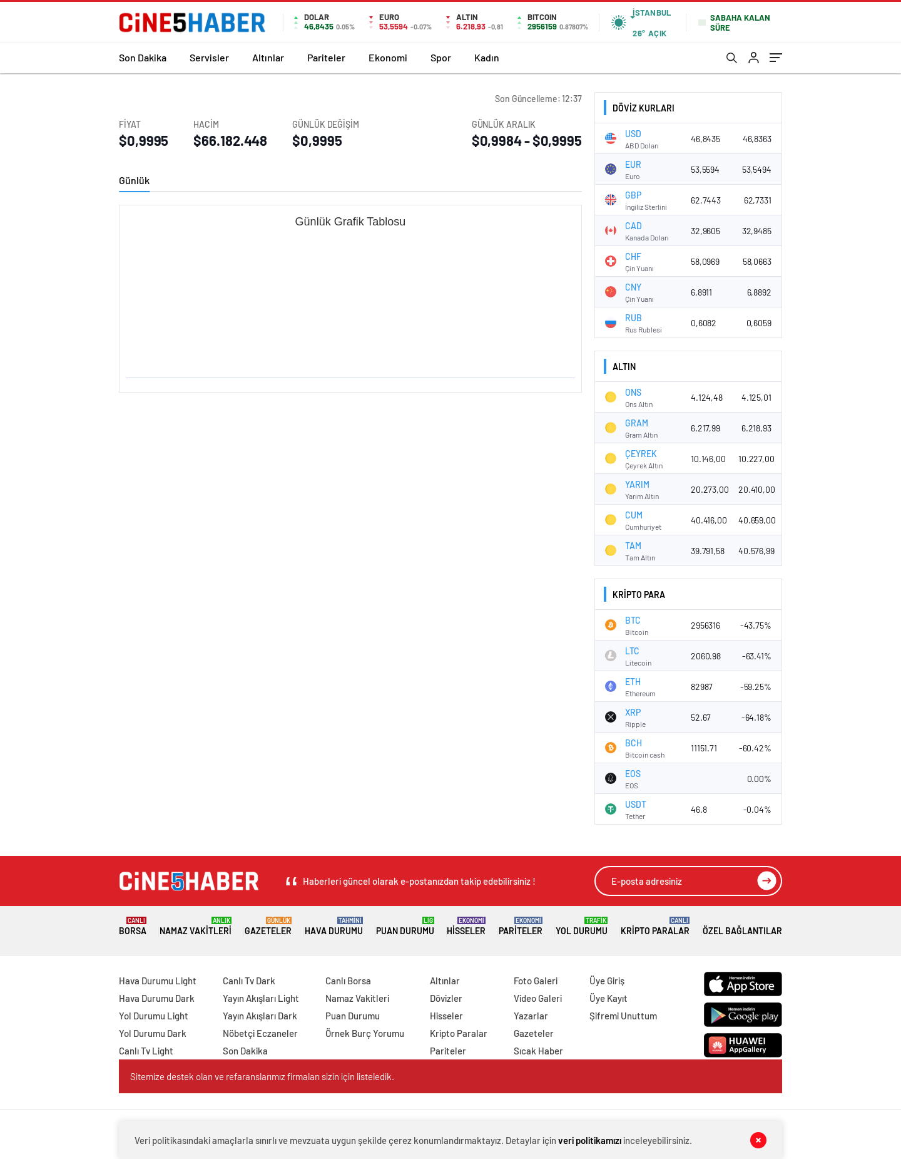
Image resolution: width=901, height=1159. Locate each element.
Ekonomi (388, 57)
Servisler (209, 57)
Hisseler (466, 926)
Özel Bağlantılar (742, 926)
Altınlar (268, 57)
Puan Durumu (405, 926)
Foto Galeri (535, 980)
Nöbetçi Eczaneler (260, 1033)
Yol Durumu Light (153, 1015)
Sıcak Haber (538, 1050)
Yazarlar (531, 1015)
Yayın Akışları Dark (260, 1015)
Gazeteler (268, 926)
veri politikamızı (589, 1140)
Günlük (134, 180)
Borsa (132, 926)
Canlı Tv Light (146, 1050)
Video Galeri (538, 998)
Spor (440, 57)
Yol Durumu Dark (152, 1033)
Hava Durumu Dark (157, 998)
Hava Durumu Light (157, 980)
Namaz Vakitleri (196, 926)
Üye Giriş (606, 980)
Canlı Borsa (348, 980)
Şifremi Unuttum (623, 1015)
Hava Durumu (334, 926)
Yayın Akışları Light (261, 998)
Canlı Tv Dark (249, 980)
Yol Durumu (582, 926)
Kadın (486, 57)
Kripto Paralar (655, 926)
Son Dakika (142, 57)
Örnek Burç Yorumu (364, 1033)
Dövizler (446, 998)
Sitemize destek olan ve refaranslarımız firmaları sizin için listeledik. (262, 1076)
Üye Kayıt (608, 998)
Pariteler (326, 57)
